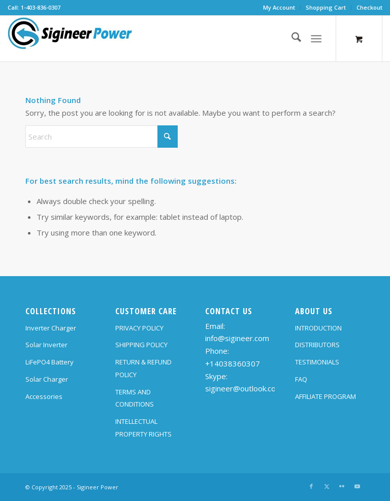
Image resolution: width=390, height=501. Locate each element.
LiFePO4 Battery (49, 361)
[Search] (291, 38)
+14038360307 (232, 363)
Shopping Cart (326, 7)
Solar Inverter (46, 344)
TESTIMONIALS (317, 361)
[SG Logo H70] (70, 38)
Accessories (43, 396)
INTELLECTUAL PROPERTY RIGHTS (143, 428)
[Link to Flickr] (341, 486)
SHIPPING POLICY (141, 344)
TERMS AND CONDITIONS (134, 398)
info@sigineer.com (237, 338)
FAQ (301, 379)
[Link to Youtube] (357, 486)
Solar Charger (46, 379)
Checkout (369, 7)
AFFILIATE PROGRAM (325, 396)
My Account (279, 7)
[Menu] (316, 38)
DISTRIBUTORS (317, 344)
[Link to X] (326, 486)
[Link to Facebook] (311, 486)
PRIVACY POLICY (139, 327)
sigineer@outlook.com (243, 388)
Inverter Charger (50, 327)
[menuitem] (279, 7)
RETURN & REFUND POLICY (143, 368)
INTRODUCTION (318, 327)
